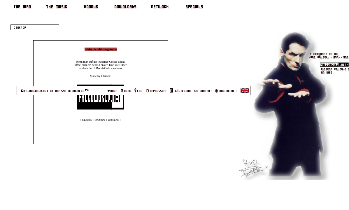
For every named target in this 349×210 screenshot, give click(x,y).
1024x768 (111, 119)
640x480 (84, 119)
